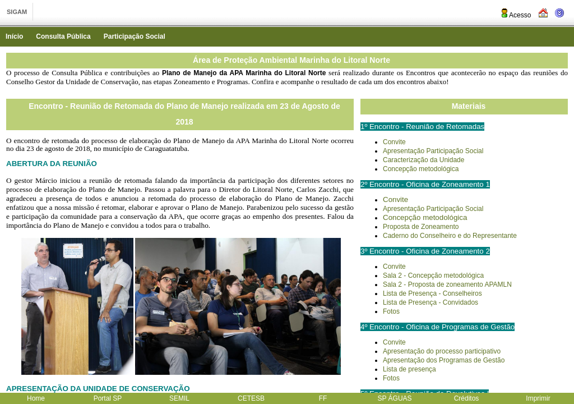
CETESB (251, 398)
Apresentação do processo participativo (442, 351)
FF (323, 398)
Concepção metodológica (421, 169)
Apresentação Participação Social (433, 151)
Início (14, 36)
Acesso (515, 15)
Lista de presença (409, 369)
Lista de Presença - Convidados (430, 302)
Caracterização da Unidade (423, 160)
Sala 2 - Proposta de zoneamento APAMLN (447, 284)
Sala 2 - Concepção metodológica (433, 275)
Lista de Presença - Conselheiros (432, 293)
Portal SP (108, 398)
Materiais (469, 106)
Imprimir (538, 398)
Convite (394, 142)
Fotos (391, 311)
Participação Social (134, 36)
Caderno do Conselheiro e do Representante (450, 236)
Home (36, 398)
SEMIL (179, 398)
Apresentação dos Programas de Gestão (443, 360)
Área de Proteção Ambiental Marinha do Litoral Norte (291, 60)
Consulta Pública (63, 36)
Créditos (466, 398)
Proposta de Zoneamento (421, 227)
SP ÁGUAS (394, 398)
